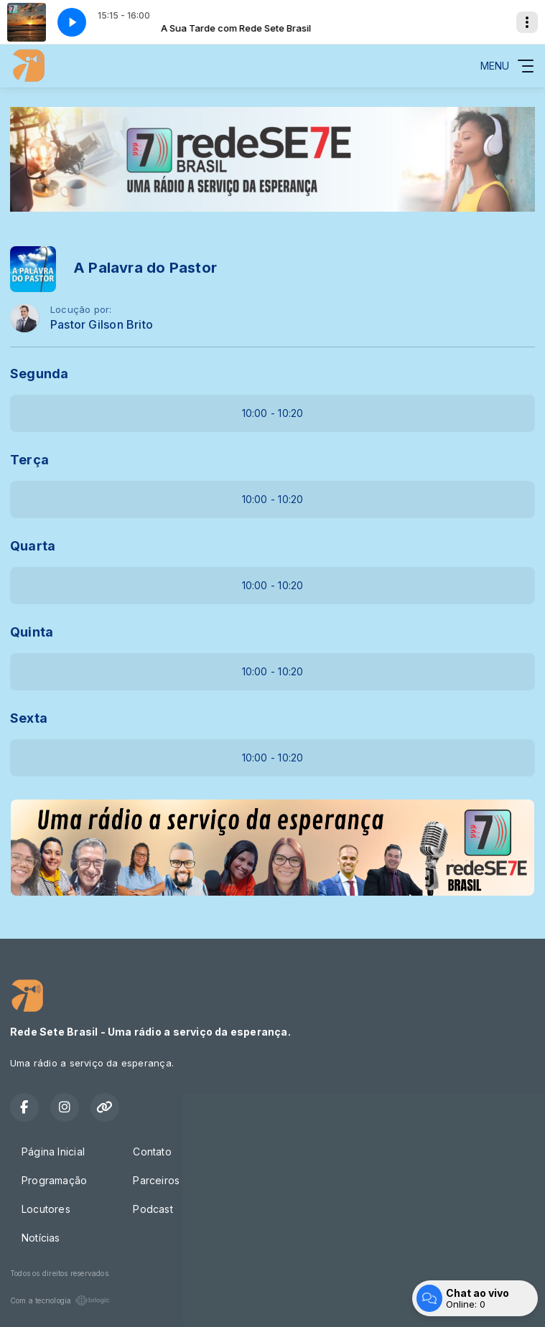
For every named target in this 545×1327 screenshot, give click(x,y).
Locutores (46, 1209)
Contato (152, 1151)
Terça (29, 459)
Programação (54, 1180)
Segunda (39, 373)
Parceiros (156, 1180)
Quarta (32, 545)
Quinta (31, 631)
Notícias (41, 1238)
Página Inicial (53, 1151)
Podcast (152, 1209)
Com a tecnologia (60, 1300)
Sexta (28, 718)
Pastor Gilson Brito (101, 325)
